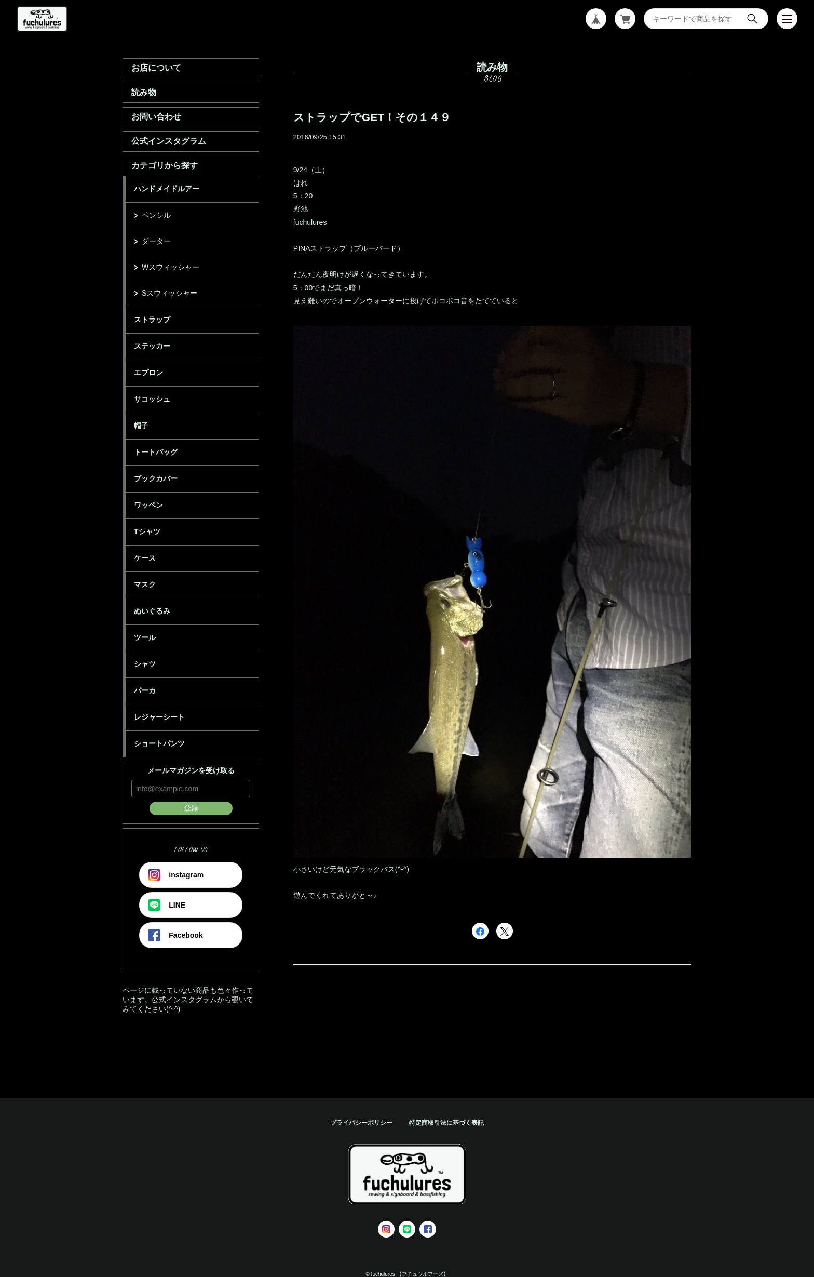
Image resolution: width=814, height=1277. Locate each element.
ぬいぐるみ (152, 611)
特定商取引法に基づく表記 (446, 1122)
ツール (145, 637)
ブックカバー (156, 478)
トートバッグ (156, 452)
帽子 (141, 425)
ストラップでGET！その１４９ (372, 117)
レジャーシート (159, 717)
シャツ (145, 664)
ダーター (156, 241)
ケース (145, 558)
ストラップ (152, 319)
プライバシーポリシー (361, 1122)
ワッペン (148, 505)
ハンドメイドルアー (166, 188)
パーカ (145, 690)
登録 (191, 808)
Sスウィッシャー (169, 293)
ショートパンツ (159, 743)
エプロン (148, 372)
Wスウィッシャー (170, 267)
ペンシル (156, 215)
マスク (145, 584)
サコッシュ (152, 399)
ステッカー (152, 346)
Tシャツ (147, 531)
